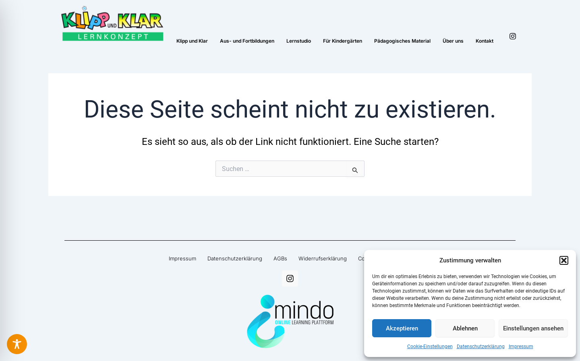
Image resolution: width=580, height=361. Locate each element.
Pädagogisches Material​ (402, 40)
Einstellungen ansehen (533, 328)
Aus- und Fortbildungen (247, 40)
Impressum (521, 346)
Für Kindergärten (342, 40)
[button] (564, 260)
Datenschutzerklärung (481, 346)
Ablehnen (465, 328)
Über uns (453, 40)
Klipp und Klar (192, 40)
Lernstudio (298, 40)
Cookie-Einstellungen (430, 346)
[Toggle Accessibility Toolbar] (17, 344)
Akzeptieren (402, 328)
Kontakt (484, 40)
